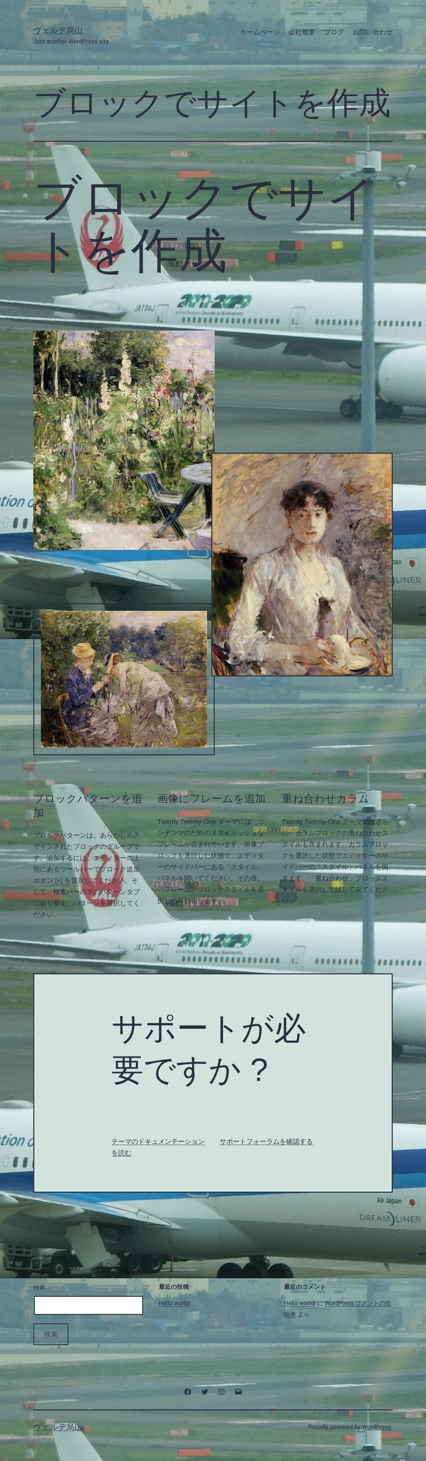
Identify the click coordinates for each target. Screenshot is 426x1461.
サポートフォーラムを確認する (266, 1141)
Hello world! (174, 1303)
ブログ (334, 32)
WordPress (376, 1426)
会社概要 (302, 32)
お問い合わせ (373, 32)
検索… (41, 1287)
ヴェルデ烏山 (58, 30)
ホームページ (260, 32)
